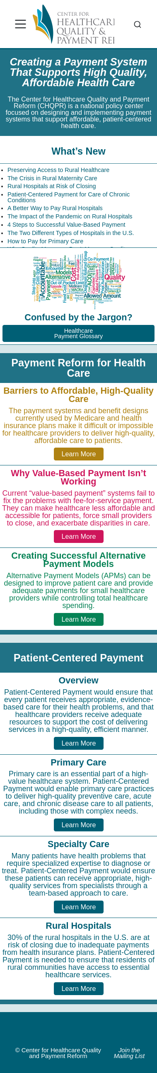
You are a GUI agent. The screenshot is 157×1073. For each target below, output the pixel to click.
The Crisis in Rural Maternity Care (52, 178)
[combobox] (137, 24)
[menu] (20, 24)
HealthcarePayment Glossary (78, 333)
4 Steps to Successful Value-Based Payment (66, 224)
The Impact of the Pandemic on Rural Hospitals (70, 216)
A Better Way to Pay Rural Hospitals (55, 208)
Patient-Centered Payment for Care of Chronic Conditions (68, 197)
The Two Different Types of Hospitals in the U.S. (70, 233)
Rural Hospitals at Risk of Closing (51, 186)
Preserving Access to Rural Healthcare (58, 170)
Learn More (79, 454)
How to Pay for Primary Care (45, 241)
